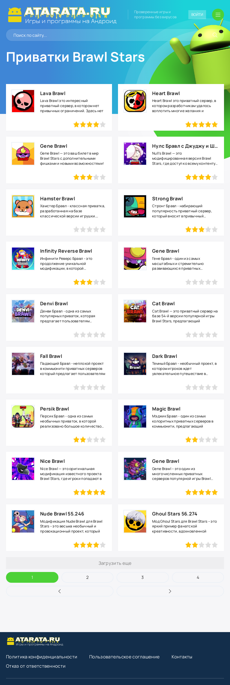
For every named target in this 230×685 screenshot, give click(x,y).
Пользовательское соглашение (124, 657)
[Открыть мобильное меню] (218, 15)
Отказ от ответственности (36, 666)
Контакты (182, 657)
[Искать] (215, 35)
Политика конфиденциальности (41, 657)
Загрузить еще (115, 563)
